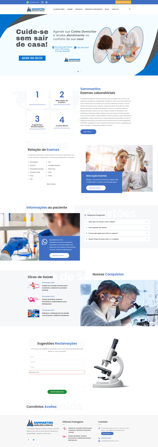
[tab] (94, 216)
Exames (70, 9)
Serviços (78, 9)
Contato (115, 9)
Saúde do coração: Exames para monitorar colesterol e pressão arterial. (55, 288)
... (42, 292)
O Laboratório (59, 9)
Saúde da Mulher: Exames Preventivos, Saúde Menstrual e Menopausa (54, 301)
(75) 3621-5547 (34, 2)
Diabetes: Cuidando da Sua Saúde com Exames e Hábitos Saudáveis (55, 314)
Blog (107, 9)
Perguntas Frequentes (93, 9)
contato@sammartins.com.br (110, 441)
